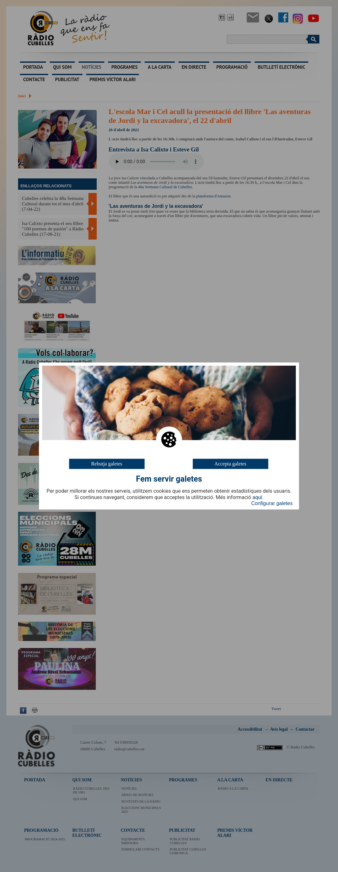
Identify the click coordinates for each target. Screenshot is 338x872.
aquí (257, 497)
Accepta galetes (230, 463)
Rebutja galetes (106, 463)
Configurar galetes (272, 503)
